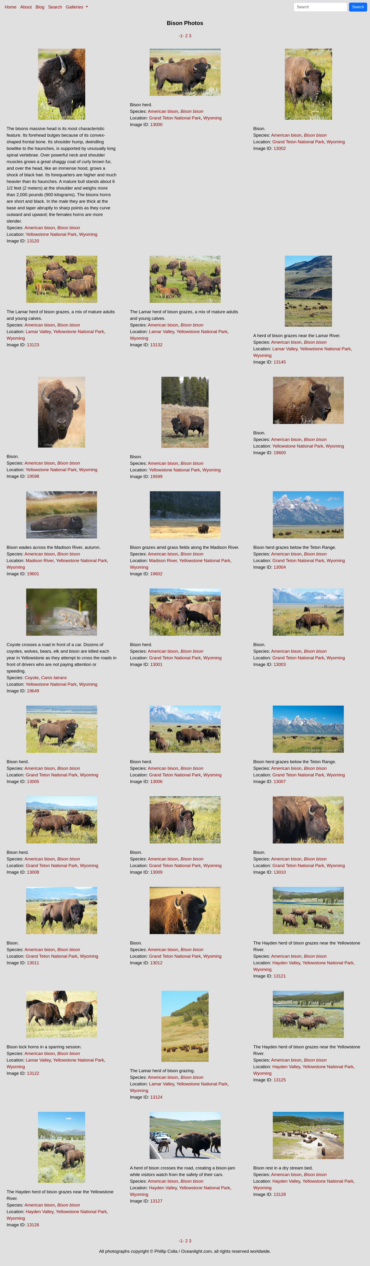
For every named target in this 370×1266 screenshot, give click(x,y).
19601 (33, 573)
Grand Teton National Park (175, 117)
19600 (279, 452)
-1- (181, 35)
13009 (156, 872)
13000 (156, 124)
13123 (33, 344)
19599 (156, 476)
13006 (156, 781)
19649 (33, 690)
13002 (279, 148)
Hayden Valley (286, 962)
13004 (279, 567)
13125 (279, 1079)
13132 (156, 344)
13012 (156, 962)
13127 (156, 1200)
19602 (156, 573)
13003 (279, 664)
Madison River (40, 560)
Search (55, 6)
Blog (40, 6)
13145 (279, 362)
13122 (33, 1073)
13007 (279, 781)
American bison (40, 227)
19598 (33, 476)
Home (11, 6)
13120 (33, 240)
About (26, 6)
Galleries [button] (75, 6)
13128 (279, 1194)
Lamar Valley (38, 331)
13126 (33, 1224)
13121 (279, 976)
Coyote (32, 677)
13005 (33, 781)
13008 (33, 872)
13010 (279, 872)
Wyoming (88, 234)
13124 (156, 1097)
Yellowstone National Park (51, 234)
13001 (156, 664)
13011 (33, 962)
